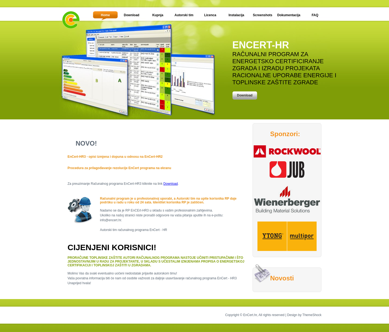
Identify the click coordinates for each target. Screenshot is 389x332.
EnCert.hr (250, 315)
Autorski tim (184, 15)
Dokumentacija (288, 15)
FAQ (315, 15)
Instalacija (236, 15)
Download (131, 15)
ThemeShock (311, 315)
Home (105, 15)
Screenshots (262, 15)
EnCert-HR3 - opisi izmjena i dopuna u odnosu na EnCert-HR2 (115, 157)
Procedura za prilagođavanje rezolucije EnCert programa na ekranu (119, 168)
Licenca (210, 15)
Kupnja (157, 15)
